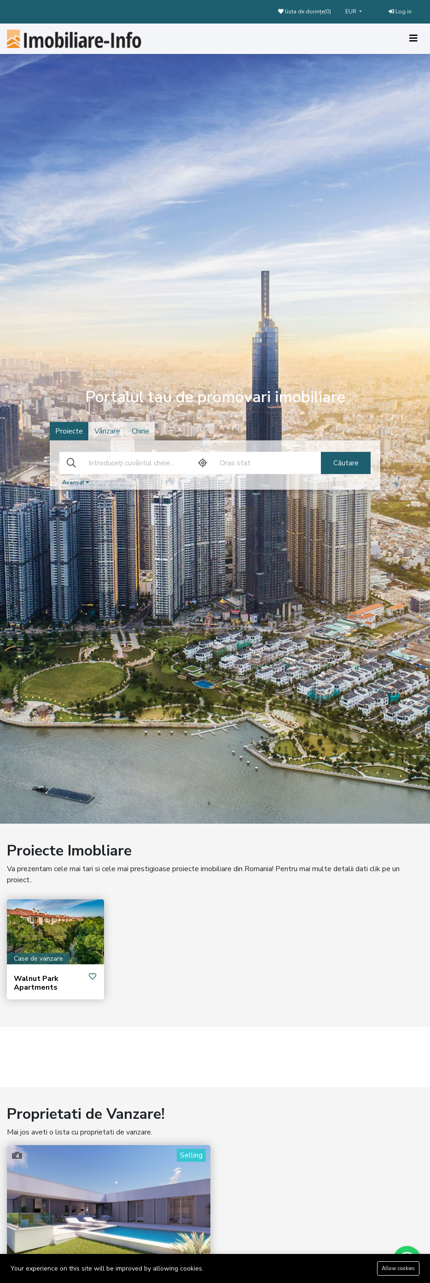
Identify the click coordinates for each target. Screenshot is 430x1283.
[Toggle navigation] (413, 38)
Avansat (75, 482)
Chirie (140, 431)
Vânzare (107, 431)
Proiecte (69, 431)
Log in (400, 11)
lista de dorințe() (304, 11)
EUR (351, 11)
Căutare (346, 463)
